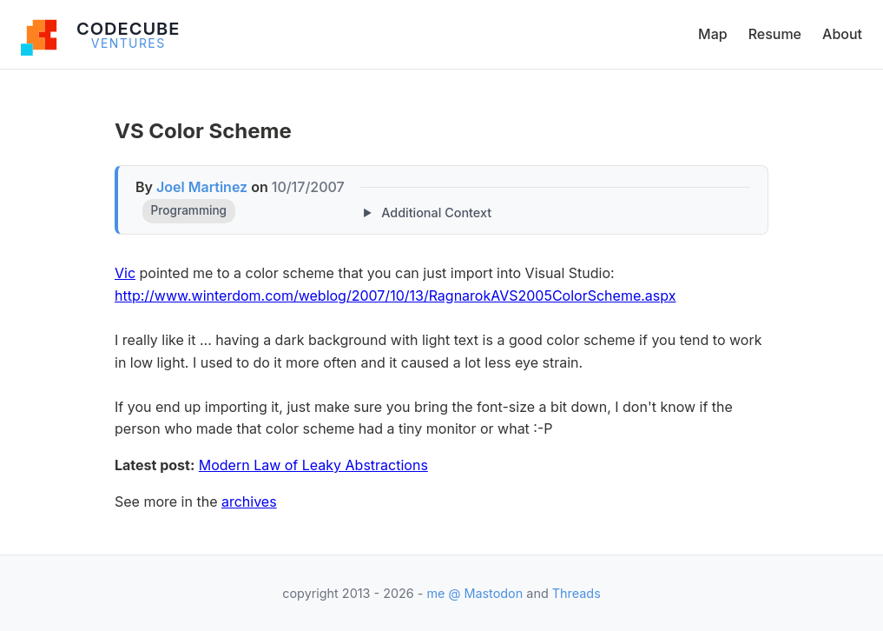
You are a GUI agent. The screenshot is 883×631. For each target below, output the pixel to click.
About (842, 34)
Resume (774, 34)
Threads (576, 593)
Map (713, 34)
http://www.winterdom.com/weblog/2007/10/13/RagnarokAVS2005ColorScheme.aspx (395, 295)
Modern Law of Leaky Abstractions (313, 465)
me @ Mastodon (474, 593)
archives (249, 501)
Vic (125, 273)
